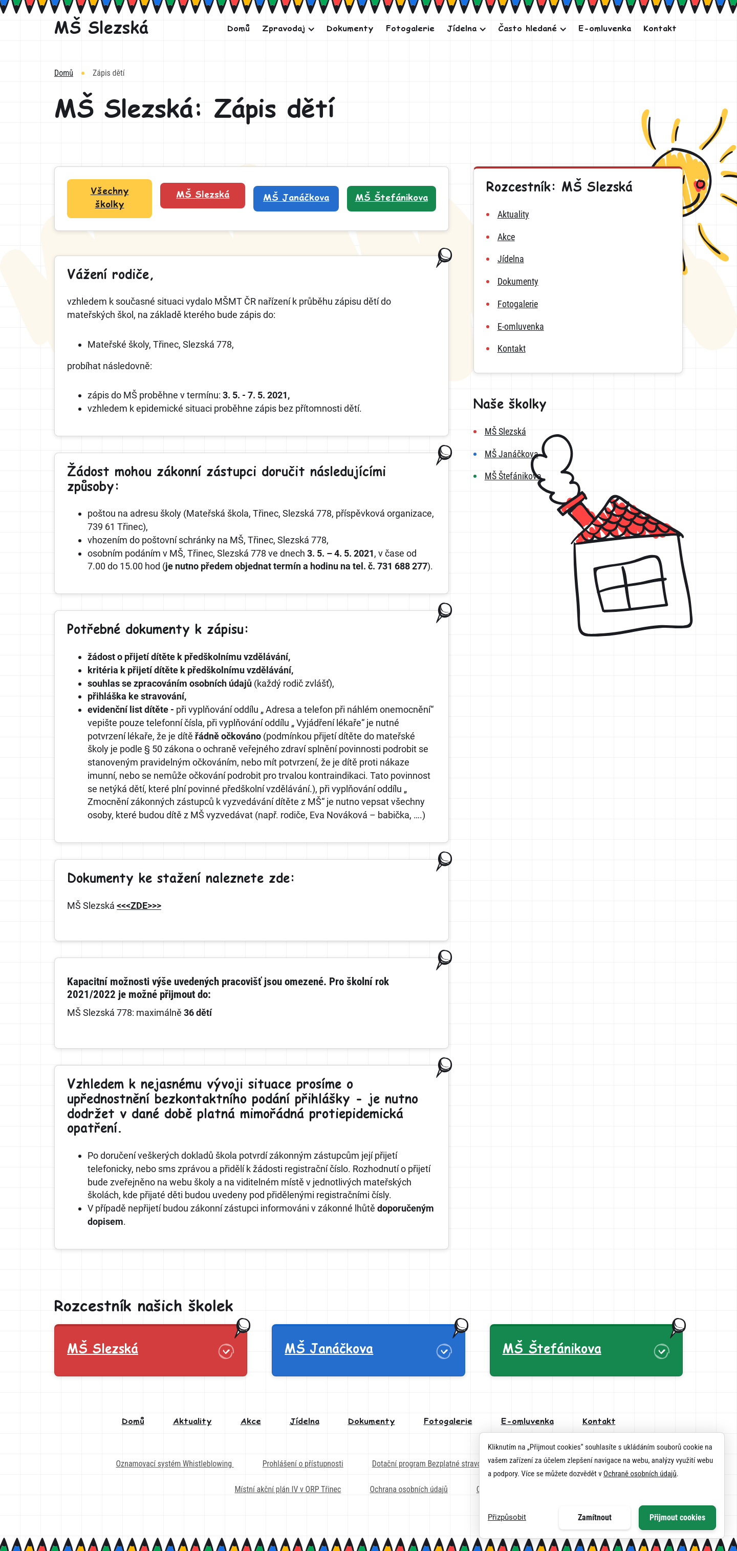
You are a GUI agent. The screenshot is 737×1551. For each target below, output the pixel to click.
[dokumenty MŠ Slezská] (578, 281)
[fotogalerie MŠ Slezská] (578, 304)
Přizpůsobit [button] (507, 1517)
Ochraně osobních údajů (640, 1473)
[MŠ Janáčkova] (578, 454)
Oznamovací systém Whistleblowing (175, 1464)
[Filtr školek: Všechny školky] (109, 198)
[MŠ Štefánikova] (578, 476)
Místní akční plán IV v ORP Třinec (287, 1489)
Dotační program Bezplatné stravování (433, 1464)
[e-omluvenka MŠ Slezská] (578, 326)
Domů (238, 29)
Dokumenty (350, 29)
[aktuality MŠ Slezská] (578, 214)
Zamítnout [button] (595, 1517)
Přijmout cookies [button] (677, 1517)
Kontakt (660, 29)
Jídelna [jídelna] (304, 1421)
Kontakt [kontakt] (599, 1421)
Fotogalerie (410, 29)
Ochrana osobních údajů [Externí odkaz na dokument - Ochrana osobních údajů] (408, 1489)
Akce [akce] (251, 1421)
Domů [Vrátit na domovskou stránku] (63, 73)
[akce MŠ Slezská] (578, 237)
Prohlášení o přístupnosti (303, 1464)
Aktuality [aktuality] (192, 1421)
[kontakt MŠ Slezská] (578, 348)
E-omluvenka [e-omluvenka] (527, 1421)
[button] (285, 29)
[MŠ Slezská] (101, 29)
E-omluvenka (604, 29)
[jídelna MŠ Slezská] (578, 259)
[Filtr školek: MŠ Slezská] (202, 195)
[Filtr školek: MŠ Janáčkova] (295, 198)
